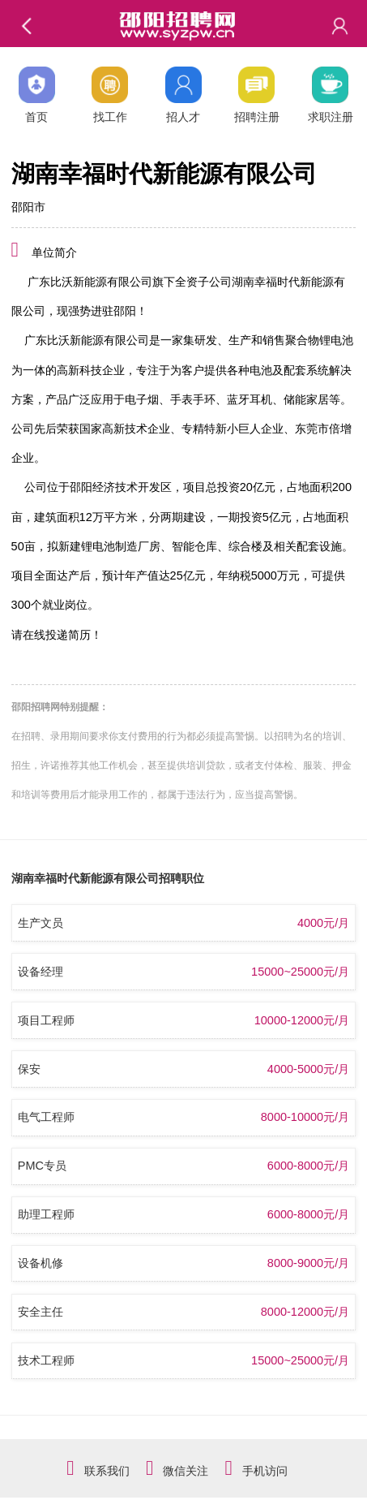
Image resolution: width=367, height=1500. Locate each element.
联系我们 (107, 1470)
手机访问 (265, 1470)
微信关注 (185, 1470)
